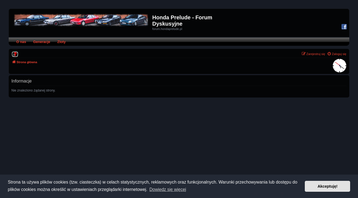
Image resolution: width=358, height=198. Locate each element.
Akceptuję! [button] (328, 186)
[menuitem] (15, 54)
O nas (21, 42)
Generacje (41, 42)
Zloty (61, 42)
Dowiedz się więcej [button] (167, 189)
